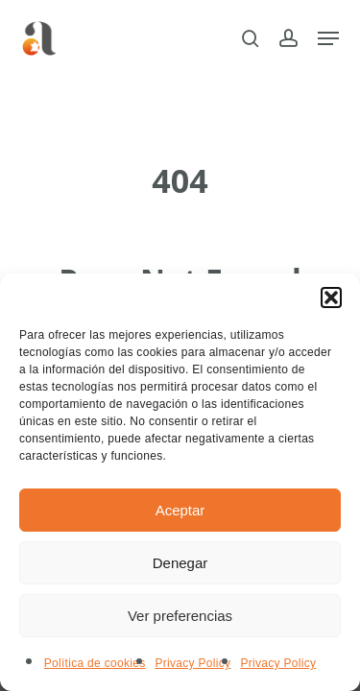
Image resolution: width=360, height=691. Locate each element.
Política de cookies (95, 663)
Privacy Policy (192, 663)
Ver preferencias (180, 616)
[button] (331, 297)
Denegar (180, 563)
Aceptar (180, 510)
